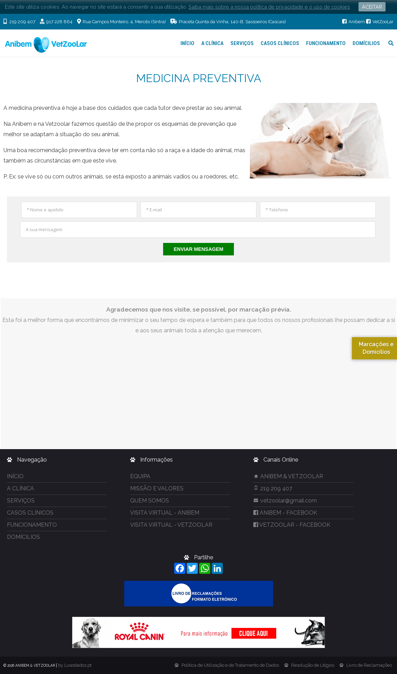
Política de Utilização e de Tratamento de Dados (230, 665)
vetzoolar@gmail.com (285, 500)
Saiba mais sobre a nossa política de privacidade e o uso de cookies (269, 7)
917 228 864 (56, 21)
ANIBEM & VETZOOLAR (288, 476)
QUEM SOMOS (149, 500)
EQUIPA (140, 476)
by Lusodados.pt (75, 665)
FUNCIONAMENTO (326, 43)
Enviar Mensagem (198, 249)
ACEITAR (372, 7)
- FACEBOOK (285, 512)
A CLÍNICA (212, 43)
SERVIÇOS (242, 43)
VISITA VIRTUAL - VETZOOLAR (171, 525)
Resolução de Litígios (312, 665)
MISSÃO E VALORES (157, 488)
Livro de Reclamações (369, 665)
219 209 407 (272, 488)
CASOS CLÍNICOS (280, 43)
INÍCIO (187, 43)
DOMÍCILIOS (366, 43)
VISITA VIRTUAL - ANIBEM (164, 512)
